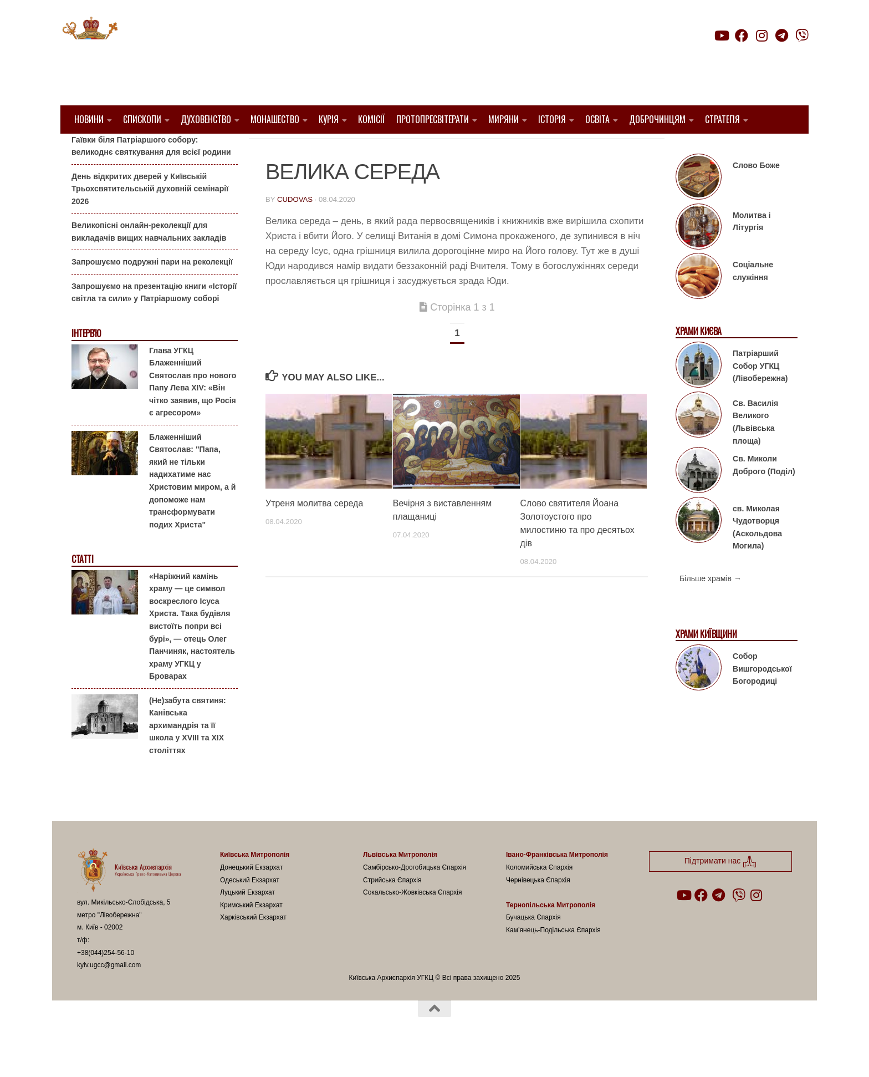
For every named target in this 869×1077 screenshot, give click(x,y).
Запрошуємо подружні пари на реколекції (152, 290)
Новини (89, 119)
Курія (329, 119)
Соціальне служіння (753, 299)
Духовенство (206, 119)
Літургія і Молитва (308, 150)
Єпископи (142, 119)
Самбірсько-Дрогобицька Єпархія (414, 896)
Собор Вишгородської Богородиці (762, 697)
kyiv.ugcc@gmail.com (109, 993)
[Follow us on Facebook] (741, 35)
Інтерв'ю (85, 361)
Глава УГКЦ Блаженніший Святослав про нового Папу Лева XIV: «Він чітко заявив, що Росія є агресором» (192, 409)
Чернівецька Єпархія (538, 908)
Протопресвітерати (432, 119)
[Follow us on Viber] (802, 35)
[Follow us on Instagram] (761, 35)
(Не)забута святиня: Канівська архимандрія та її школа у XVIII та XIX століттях (187, 753)
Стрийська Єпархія (392, 908)
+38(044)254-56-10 (105, 980)
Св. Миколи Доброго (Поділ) (764, 493)
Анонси (85, 151)
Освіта (597, 119)
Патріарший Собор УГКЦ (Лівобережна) (760, 394)
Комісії (371, 119)
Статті (82, 587)
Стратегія (722, 119)
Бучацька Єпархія (533, 945)
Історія (552, 119)
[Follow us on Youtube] (721, 35)
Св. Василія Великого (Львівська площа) (755, 450)
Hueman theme (208, 1054)
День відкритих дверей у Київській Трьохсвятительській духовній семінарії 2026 (149, 216)
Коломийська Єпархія (539, 896)
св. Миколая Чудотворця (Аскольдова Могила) (757, 555)
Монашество (275, 119)
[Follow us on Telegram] (782, 35)
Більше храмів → (710, 606)
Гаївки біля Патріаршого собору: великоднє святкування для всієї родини (151, 174)
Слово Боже (756, 193)
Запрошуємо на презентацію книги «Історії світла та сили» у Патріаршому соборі (154, 321)
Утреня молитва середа (314, 531)
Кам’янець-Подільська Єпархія (553, 958)
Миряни (503, 119)
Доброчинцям (657, 119)
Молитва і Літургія (752, 250)
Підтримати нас (731, 57)
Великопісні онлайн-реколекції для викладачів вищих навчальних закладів (148, 260)
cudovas (295, 227)
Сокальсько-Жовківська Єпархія (412, 920)
